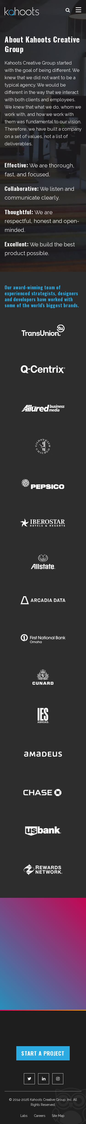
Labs (24, 1116)
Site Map (58, 1116)
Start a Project (42, 1053)
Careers (39, 1116)
